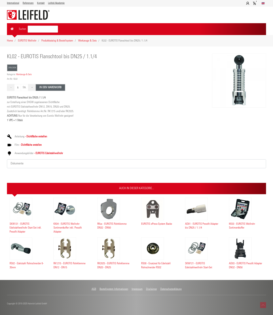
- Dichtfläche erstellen (35, 136)
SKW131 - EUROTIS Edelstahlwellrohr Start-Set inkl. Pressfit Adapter (26, 228)
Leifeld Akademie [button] (56, 3)
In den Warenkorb (50, 87)
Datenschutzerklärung (171, 289)
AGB (94, 289)
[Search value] (43, 29)
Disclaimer (151, 289)
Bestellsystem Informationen (114, 289)
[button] (247, 3)
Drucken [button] (12, 68)
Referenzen (28, 3)
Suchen (22, 29)
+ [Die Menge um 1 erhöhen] (32, 87)
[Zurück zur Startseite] (28, 15)
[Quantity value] (17, 87)
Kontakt (41, 3)
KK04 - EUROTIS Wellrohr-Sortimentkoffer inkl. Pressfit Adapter (67, 228)
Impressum (137, 289)
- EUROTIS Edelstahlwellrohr (48, 153)
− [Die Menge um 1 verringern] (10, 87)
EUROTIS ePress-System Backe (156, 224)
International (13, 3)
